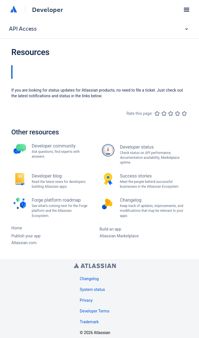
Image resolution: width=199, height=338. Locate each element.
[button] (186, 9)
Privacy (86, 300)
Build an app (110, 229)
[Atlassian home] (13, 9)
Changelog (89, 278)
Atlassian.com (24, 242)
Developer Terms (95, 311)
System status (92, 289)
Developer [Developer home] (47, 9)
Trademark (89, 322)
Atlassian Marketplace (119, 236)
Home (16, 228)
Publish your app (25, 236)
